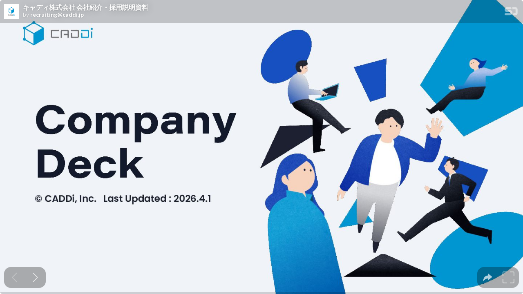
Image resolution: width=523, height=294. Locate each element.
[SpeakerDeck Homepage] (511, 13)
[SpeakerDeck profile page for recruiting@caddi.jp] (11, 12)
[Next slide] (35, 277)
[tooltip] (487, 277)
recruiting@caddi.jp (57, 15)
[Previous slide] (14, 277)
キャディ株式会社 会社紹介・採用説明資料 (85, 7)
